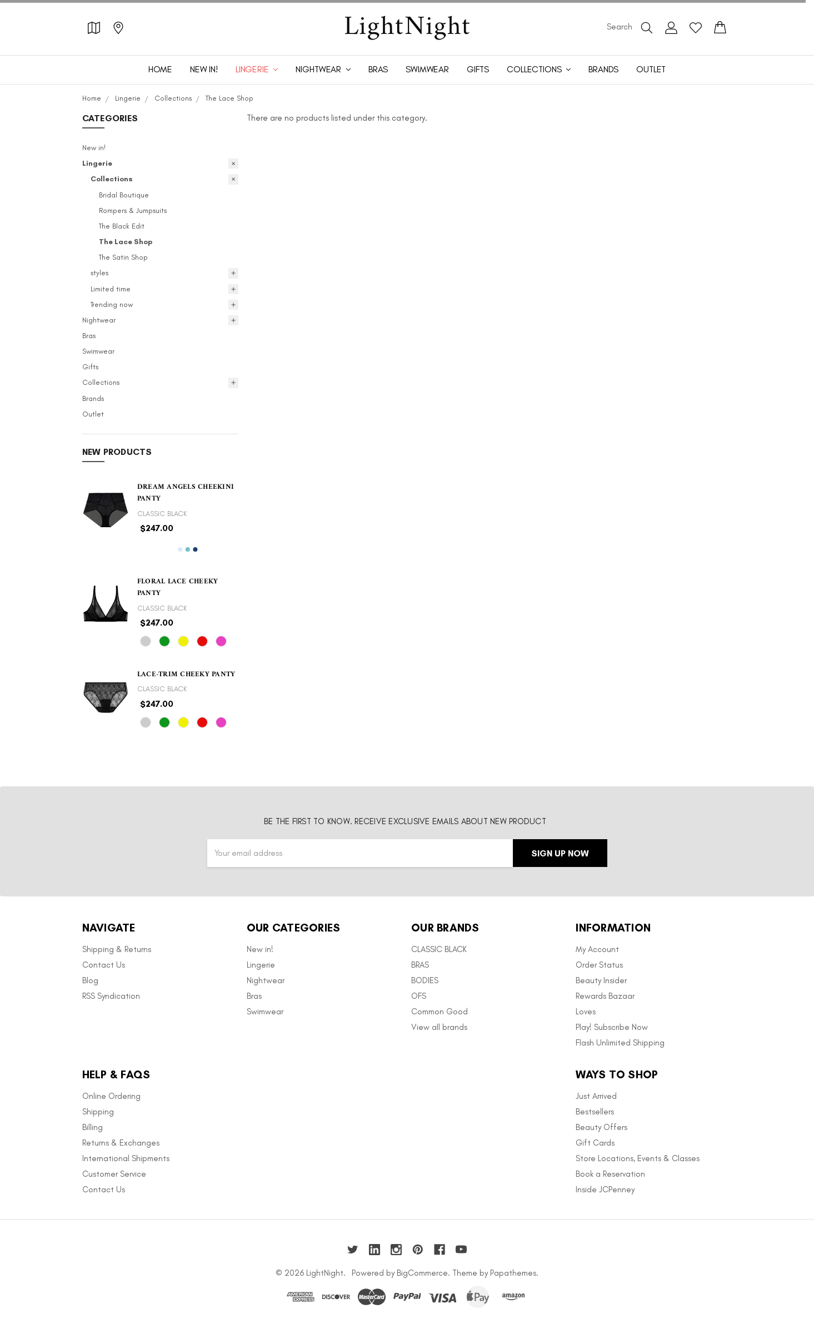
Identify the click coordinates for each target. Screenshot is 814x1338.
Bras (378, 69)
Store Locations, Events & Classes (638, 1158)
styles (99, 273)
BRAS (420, 965)
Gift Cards (595, 1143)
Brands (603, 69)
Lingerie (257, 69)
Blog (90, 980)
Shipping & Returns (116, 949)
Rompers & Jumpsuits (133, 210)
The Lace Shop (125, 241)
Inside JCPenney (605, 1190)
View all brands (439, 1027)
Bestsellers (595, 1112)
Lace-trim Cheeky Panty (186, 674)
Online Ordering (111, 1096)
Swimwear (427, 69)
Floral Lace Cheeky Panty (177, 587)
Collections (539, 69)
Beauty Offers (601, 1127)
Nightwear (323, 69)
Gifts (478, 69)
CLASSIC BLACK (439, 949)
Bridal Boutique (124, 195)
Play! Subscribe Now (612, 1027)
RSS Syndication (111, 996)
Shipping (98, 1112)
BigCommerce (422, 1273)
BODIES (424, 980)
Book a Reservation (610, 1174)
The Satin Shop (123, 257)
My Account (597, 949)
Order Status (599, 965)
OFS (418, 996)
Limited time (111, 289)
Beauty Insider (601, 980)
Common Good (439, 1012)
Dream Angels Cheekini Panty (185, 492)
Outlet (651, 69)
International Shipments (125, 1158)
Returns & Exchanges (120, 1143)
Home (160, 69)
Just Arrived (596, 1096)
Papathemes (513, 1273)
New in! (204, 69)
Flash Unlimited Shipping (620, 1043)
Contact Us (103, 965)
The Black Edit (121, 226)
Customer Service (114, 1174)
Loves (586, 1012)
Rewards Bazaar (605, 996)
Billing (92, 1127)
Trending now (112, 304)
